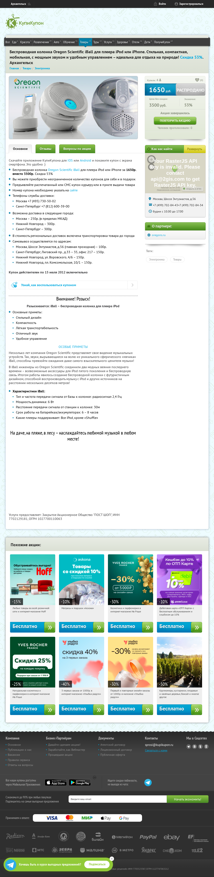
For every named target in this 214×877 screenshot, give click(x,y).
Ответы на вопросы (20, 765)
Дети (148, 41)
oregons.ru (159, 235)
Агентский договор (112, 745)
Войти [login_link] (162, 4)
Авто (57, 41)
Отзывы (45, 149)
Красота (25, 41)
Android (86, 160)
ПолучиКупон (163, 41)
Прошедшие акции (60, 755)
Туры (97, 41)
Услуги (109, 41)
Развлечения (42, 41)
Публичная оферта (112, 755)
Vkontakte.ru (194, 746)
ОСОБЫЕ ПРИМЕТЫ (73, 347)
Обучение (70, 41)
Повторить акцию (175, 120)
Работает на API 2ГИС (170, 188)
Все (7, 42)
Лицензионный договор (116, 750)
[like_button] (197, 80)
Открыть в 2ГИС (194, 189)
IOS (71, 160)
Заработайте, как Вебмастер (66, 750)
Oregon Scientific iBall (64, 170)
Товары (85, 41)
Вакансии (14, 755)
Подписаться (97, 864)
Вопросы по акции (77, 149)
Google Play (80, 782)
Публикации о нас (20, 750)
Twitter (200, 746)
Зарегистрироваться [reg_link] (191, 4)
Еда (15, 41)
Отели (137, 41)
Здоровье (123, 41)
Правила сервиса (19, 760)
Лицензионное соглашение (169, 190)
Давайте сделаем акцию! (64, 745)
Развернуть (194, 149)
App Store (56, 782)
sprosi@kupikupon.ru (159, 745)
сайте (74, 190)
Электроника (156, 259)
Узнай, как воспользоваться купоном (48, 285)
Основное (20, 149)
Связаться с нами (156, 750)
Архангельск (18, 4)
